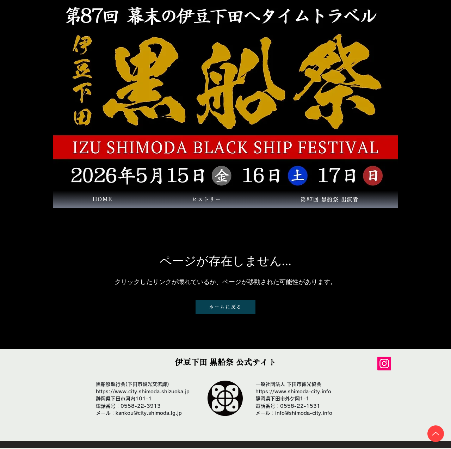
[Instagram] (384, 363)
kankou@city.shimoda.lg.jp (149, 413)
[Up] (435, 433)
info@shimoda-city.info (303, 413)
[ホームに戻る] (225, 307)
